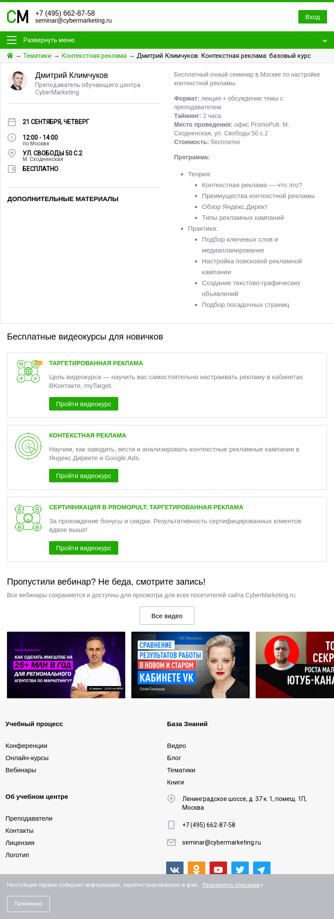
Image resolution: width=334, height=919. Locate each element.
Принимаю (28, 903)
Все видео (167, 615)
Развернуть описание (231, 885)
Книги (175, 782)
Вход (312, 16)
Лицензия (20, 842)
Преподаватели (29, 818)
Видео (176, 745)
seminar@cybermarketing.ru (73, 20)
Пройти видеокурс (83, 403)
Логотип (18, 854)
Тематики (37, 56)
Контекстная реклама (94, 56)
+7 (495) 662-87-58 (65, 13)
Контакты (20, 830)
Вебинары (21, 770)
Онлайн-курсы (27, 757)
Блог (174, 757)
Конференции (26, 745)
